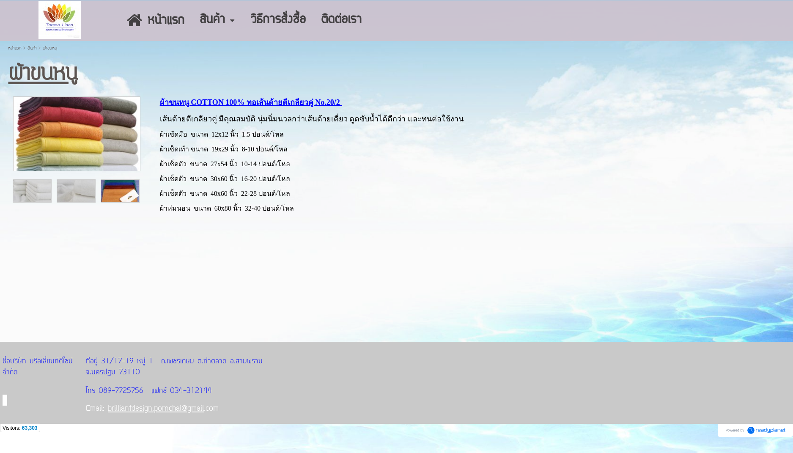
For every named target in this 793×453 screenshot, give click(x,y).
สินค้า (32, 48)
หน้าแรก (15, 48)
